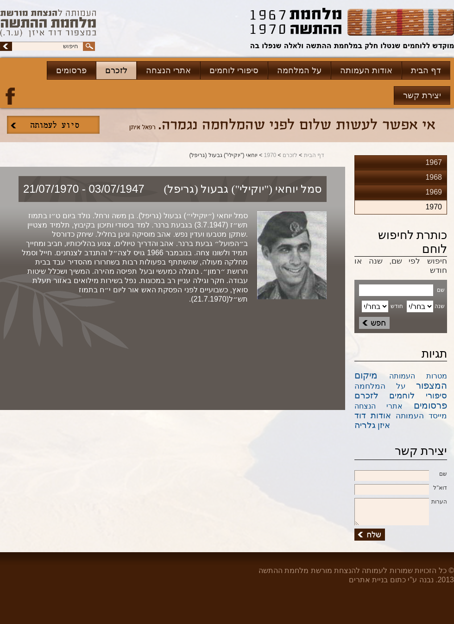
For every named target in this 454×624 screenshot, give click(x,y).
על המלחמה (299, 70)
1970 (270, 155)
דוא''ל (400, 488)
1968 (433, 177)
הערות (400, 502)
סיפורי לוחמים (234, 70)
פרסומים (71, 70)
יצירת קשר (422, 95)
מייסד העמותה (421, 415)
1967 (433, 162)
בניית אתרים (368, 580)
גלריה (365, 425)
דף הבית (426, 70)
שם (400, 474)
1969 (433, 192)
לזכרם (116, 70)
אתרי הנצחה (168, 70)
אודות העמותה (366, 70)
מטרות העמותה (418, 376)
